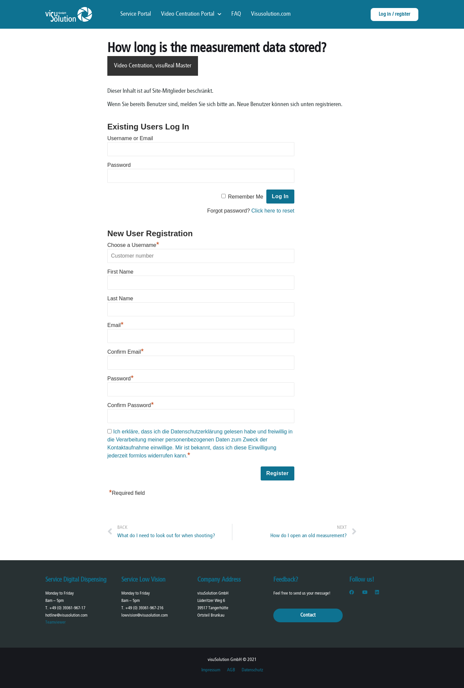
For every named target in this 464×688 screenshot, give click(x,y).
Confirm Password (130, 405)
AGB (231, 670)
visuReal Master (173, 66)
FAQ (236, 14)
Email (115, 325)
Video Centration (133, 66)
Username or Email (130, 138)
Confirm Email (125, 352)
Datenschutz (252, 670)
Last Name (120, 298)
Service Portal (135, 14)
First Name (120, 272)
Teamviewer (55, 622)
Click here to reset (272, 211)
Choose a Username (133, 245)
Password (119, 165)
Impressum (210, 670)
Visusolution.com (271, 14)
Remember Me (245, 197)
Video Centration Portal (191, 14)
